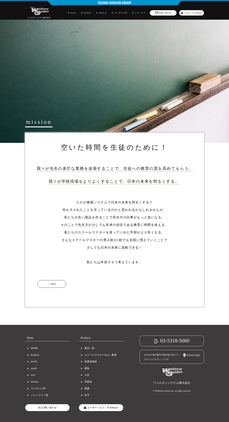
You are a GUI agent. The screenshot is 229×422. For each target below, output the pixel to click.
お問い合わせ (47, 407)
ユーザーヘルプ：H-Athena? (101, 407)
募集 (86, 368)
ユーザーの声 (38, 388)
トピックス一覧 (39, 395)
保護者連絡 (90, 361)
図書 (86, 388)
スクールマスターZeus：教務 (100, 355)
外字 (86, 395)
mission (34, 381)
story (33, 375)
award (34, 368)
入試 (86, 375)
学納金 (88, 381)
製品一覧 (89, 348)
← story (51, 283)
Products (35, 355)
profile (34, 361)
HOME (34, 348)
